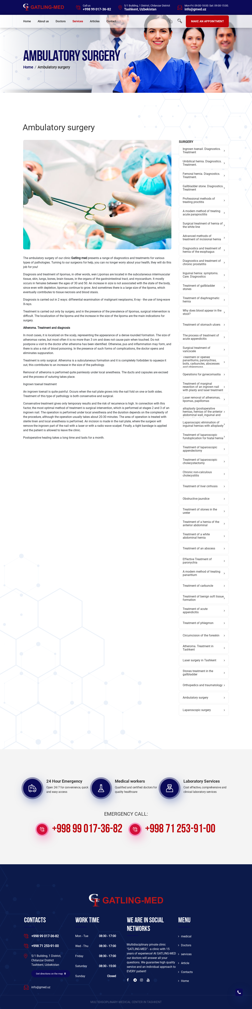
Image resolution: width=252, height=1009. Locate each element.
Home (27, 21)
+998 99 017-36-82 (97, 9)
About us (43, 21)
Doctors (61, 21)
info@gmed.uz (195, 9)
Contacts (185, 972)
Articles (95, 21)
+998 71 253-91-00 (180, 829)
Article (183, 963)
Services (77, 21)
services (185, 954)
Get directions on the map (51, 973)
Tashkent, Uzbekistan (140, 9)
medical (184, 936)
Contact (111, 21)
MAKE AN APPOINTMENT (207, 21)
